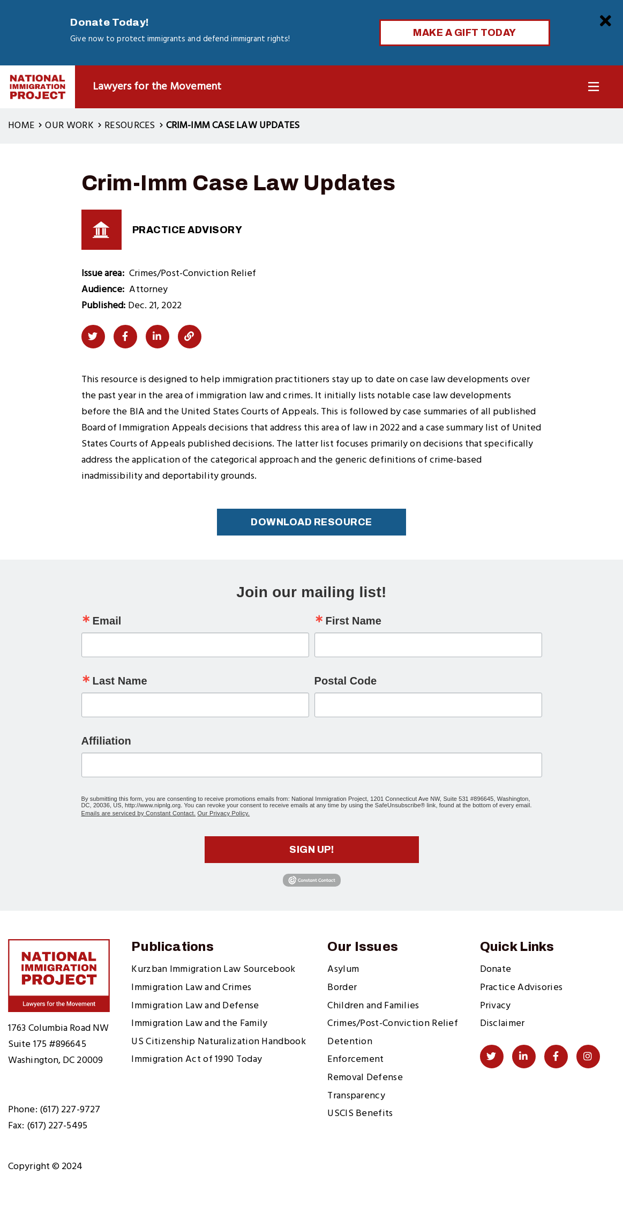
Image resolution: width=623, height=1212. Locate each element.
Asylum (343, 969)
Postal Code (345, 680)
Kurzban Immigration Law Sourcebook (213, 969)
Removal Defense (365, 1077)
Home (21, 125)
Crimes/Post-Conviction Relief (392, 1023)
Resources (129, 125)
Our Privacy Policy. (223, 813)
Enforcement (355, 1059)
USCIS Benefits (360, 1113)
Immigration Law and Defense (195, 1006)
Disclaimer (502, 1023)
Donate (496, 969)
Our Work (69, 125)
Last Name (120, 680)
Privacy (495, 1006)
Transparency (356, 1096)
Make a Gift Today (464, 32)
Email (107, 620)
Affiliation (106, 740)
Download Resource (311, 522)
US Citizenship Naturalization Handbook (218, 1042)
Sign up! (311, 849)
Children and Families (373, 1006)
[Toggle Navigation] (594, 87)
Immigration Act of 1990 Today (196, 1059)
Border (342, 987)
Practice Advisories (521, 987)
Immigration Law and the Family (199, 1023)
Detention (349, 1042)
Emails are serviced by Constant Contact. (138, 813)
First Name (353, 620)
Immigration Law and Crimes (191, 987)
